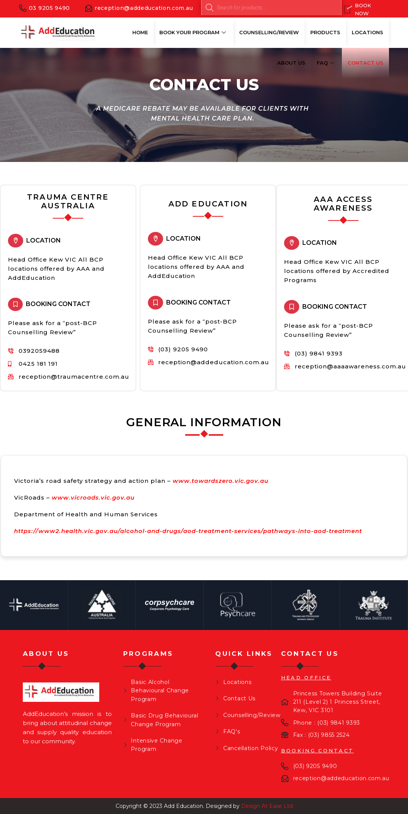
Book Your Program (193, 32)
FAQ (326, 63)
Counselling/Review (269, 32)
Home (140, 32)
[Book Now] (363, 9)
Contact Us (365, 63)
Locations (367, 32)
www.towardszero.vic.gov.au (220, 480)
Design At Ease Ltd (267, 806)
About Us (291, 63)
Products (325, 32)
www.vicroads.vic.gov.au (93, 497)
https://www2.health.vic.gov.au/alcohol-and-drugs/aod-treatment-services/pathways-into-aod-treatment (188, 531)
